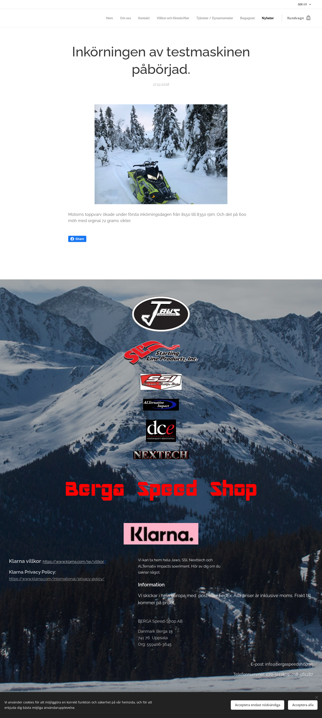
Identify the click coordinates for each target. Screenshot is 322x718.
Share (77, 239)
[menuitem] (99, 18)
